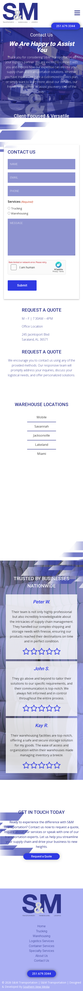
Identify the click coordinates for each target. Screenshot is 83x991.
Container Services (41, 946)
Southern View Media (36, 987)
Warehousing (19, 213)
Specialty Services (41, 951)
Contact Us (41, 960)
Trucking (16, 208)
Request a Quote (41, 856)
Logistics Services (41, 941)
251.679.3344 (65, 26)
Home (41, 926)
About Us (41, 956)
